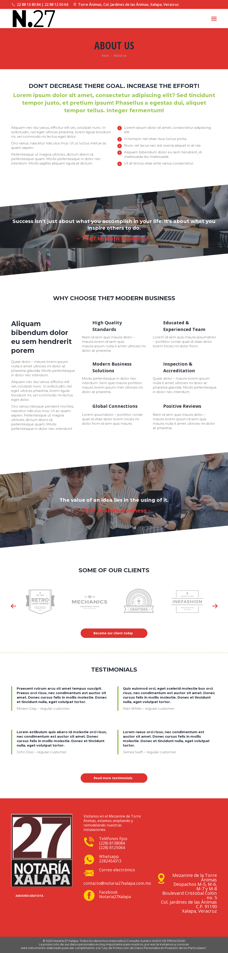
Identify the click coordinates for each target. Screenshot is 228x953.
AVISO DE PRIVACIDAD (168, 941)
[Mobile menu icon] (214, 18)
